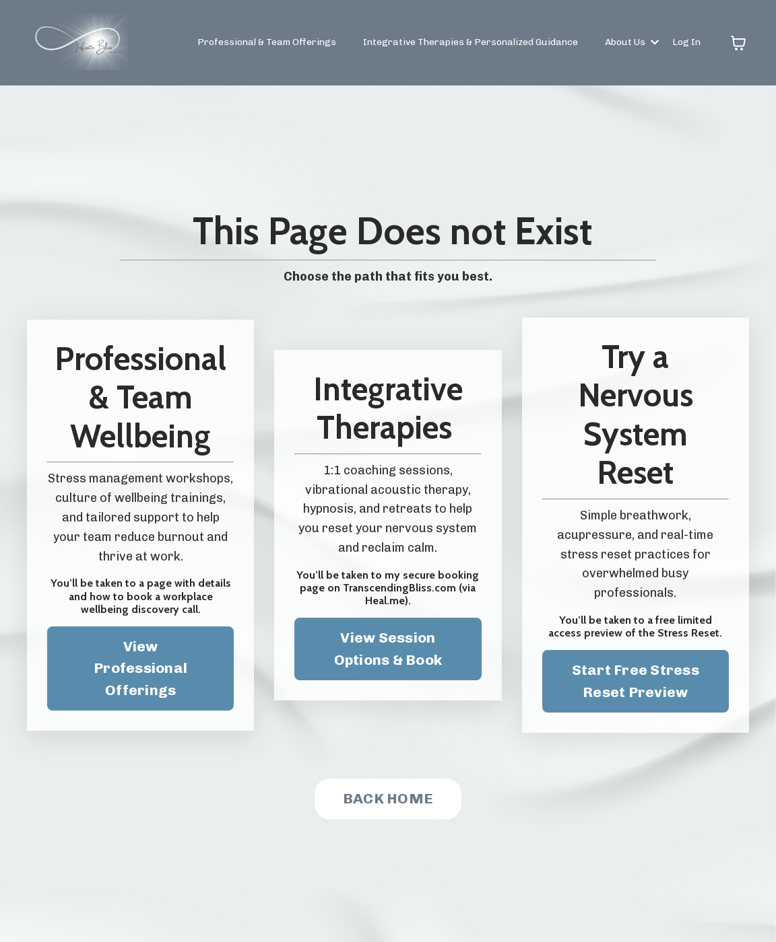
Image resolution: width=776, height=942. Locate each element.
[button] (635, 677)
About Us (632, 42)
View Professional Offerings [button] (140, 668)
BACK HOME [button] (388, 798)
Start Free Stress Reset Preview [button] (635, 680)
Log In (686, 42)
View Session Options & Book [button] (388, 648)
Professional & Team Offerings (266, 42)
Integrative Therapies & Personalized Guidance (470, 42)
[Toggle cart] (738, 43)
